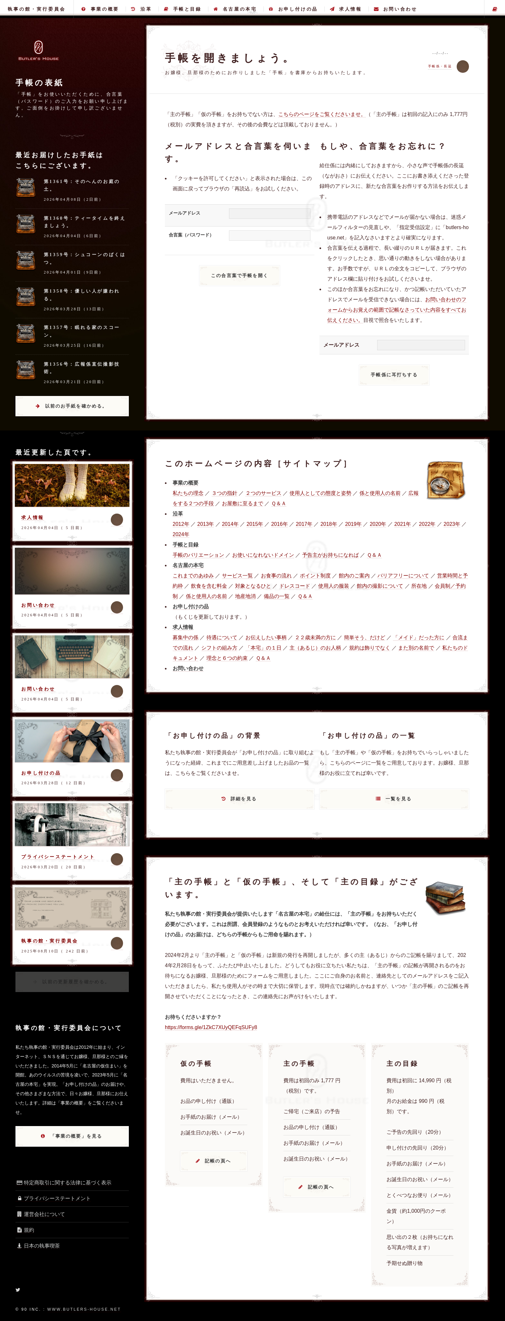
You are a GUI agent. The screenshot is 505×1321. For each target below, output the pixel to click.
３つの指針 (224, 493)
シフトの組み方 (219, 648)
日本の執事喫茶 (37, 1246)
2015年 (254, 524)
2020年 (378, 524)
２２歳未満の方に (315, 637)
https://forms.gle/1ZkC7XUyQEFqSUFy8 (211, 1027)
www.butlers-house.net (84, 1309)
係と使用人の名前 (380, 493)
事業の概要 (100, 9)
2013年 (205, 524)
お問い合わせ (395, 9)
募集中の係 (185, 637)
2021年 (402, 524)
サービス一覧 (237, 575)
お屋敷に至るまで (242, 503)
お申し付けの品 (293, 9)
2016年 (279, 524)
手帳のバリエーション (198, 555)
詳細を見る (244, 798)
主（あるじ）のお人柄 (315, 648)
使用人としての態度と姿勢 (320, 493)
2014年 (230, 524)
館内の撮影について (380, 586)
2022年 (427, 524)
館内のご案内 (354, 575)
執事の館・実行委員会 (37, 9)
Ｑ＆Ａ (278, 503)
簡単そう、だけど (364, 637)
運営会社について (40, 1214)
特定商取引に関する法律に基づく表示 (63, 1182)
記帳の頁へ (218, 1160)
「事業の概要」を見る (76, 1136)
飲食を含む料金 (209, 586)
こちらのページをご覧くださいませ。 (322, 114)
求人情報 (346, 9)
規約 (24, 1230)
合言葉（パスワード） (191, 234)
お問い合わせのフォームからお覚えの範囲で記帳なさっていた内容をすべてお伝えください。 (396, 310)
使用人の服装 (333, 586)
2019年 (353, 524)
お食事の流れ (276, 575)
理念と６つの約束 (227, 658)
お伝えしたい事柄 (266, 637)
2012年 (181, 524)
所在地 (419, 586)
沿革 (141, 9)
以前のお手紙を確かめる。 (76, 406)
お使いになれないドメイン (263, 555)
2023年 (451, 524)
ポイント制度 (315, 575)
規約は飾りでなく (369, 648)
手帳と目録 (183, 9)
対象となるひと (253, 586)
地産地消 (245, 596)
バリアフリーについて (403, 575)
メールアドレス (184, 213)
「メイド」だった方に (418, 637)
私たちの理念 (188, 493)
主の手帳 (494, 9)
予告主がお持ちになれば (330, 555)
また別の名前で (416, 648)
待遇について (221, 637)
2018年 (328, 524)
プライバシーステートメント (58, 856)
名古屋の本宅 (235, 9)
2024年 (181, 534)
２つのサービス (263, 493)
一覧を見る (399, 798)
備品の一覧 (277, 596)
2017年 (304, 524)
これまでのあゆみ (193, 575)
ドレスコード (294, 586)
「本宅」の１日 (263, 648)
